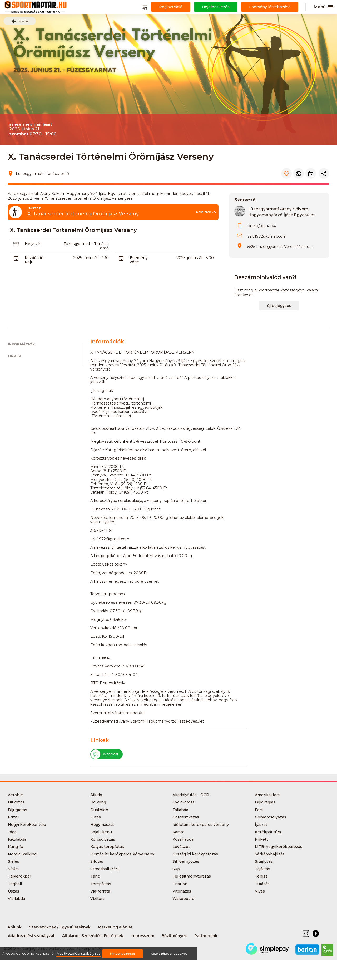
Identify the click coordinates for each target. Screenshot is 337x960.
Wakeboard (183, 898)
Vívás (260, 891)
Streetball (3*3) (104, 869)
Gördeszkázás (185, 817)
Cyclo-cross (183, 802)
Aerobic (15, 795)
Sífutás (96, 861)
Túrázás (262, 884)
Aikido (96, 795)
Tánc (95, 876)
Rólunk (15, 927)
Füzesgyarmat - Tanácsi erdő (86, 245)
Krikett (261, 839)
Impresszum (142, 936)
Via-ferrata (100, 891)
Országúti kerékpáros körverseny (122, 854)
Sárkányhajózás (270, 854)
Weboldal (104, 754)
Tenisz (261, 876)
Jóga (12, 832)
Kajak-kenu (101, 832)
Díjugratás (17, 810)
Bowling (98, 802)
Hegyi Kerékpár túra (27, 824)
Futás (95, 817)
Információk (21, 344)
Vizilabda (16, 898)
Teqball (15, 884)
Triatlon (179, 884)
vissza (20, 21)
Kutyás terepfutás (107, 847)
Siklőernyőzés (185, 861)
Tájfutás (262, 869)
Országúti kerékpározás (195, 854)
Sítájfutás (263, 861)
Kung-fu (15, 847)
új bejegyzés (279, 305)
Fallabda (180, 810)
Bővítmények (174, 936)
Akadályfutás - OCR (190, 795)
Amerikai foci (267, 795)
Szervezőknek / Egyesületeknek (60, 927)
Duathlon (99, 810)
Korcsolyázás (102, 839)
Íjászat (261, 824)
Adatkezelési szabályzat (31, 936)
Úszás (13, 891)
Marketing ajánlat (115, 927)
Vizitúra (97, 898)
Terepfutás (100, 884)
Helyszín (33, 243)
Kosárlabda (183, 839)
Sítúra (13, 869)
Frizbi (13, 817)
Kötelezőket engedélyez (169, 954)
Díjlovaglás (265, 802)
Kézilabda (17, 839)
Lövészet (181, 847)
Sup (176, 869)
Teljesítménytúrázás (191, 876)
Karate (178, 832)
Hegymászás (102, 824)
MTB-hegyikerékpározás (278, 847)
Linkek (14, 356)
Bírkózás (16, 802)
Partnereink (205, 936)
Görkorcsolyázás (270, 817)
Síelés (13, 861)
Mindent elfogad (122, 954)
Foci (259, 810)
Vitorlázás (181, 891)
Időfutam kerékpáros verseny (200, 824)
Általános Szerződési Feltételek (92, 936)
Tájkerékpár (19, 876)
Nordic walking (22, 854)
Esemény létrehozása (269, 6)
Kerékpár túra (268, 832)
